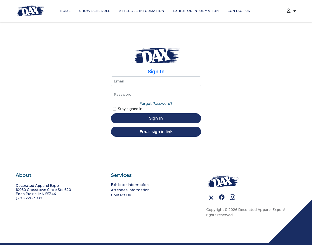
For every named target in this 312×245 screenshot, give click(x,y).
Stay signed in (130, 109)
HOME (65, 11)
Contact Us (239, 11)
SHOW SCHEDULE (94, 11)
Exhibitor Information (196, 11)
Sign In (156, 118)
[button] (288, 11)
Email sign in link (156, 131)
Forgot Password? (156, 104)
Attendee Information (141, 11)
